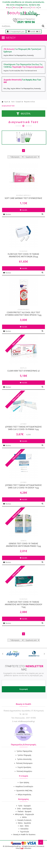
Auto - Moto (23, 826)
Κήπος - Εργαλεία (23, 823)
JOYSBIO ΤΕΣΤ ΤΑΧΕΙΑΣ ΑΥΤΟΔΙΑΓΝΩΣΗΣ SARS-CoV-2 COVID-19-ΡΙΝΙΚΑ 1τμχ (23, 428)
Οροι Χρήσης (23, 782)
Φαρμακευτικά (28, 102)
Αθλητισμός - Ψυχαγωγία (23, 814)
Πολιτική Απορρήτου (23, 771)
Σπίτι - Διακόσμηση (23, 808)
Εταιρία (16, 7)
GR (37, 7)
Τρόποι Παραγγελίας (23, 751)
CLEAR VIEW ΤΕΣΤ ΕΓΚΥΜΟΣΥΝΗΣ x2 (23, 371)
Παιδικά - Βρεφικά (23, 811)
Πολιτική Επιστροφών (23, 763)
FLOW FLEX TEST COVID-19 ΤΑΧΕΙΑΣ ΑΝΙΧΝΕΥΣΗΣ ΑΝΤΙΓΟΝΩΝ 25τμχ (23, 255)
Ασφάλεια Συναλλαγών (23, 786)
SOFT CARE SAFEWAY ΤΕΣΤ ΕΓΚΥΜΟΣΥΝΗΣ (23, 198)
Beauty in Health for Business (23, 834)
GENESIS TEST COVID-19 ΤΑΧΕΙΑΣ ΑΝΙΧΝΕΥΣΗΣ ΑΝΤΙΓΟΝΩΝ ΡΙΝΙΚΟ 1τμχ (23, 544)
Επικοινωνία (25, 7)
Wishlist (7, 214)
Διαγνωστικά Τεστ (8, 106)
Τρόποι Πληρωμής (23, 755)
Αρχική (9, 7)
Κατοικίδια (23, 829)
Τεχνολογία (23, 831)
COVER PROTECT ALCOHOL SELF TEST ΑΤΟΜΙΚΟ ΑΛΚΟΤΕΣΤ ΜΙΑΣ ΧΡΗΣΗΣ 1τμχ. (23, 313)
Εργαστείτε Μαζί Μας (23, 790)
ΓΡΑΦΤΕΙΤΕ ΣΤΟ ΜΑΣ (24, 668)
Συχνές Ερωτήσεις (23, 767)
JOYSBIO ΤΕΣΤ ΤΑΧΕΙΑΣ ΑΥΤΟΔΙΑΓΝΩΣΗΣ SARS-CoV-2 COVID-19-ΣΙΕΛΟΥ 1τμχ (23, 486)
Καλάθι (23, 210)
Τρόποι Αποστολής (23, 759)
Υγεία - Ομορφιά (16, 102)
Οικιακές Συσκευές (23, 820)
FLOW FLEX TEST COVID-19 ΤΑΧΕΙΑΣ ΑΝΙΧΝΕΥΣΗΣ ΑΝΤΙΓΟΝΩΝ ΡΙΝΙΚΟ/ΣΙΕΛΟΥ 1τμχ (23, 604)
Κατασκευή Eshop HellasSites (30, 847)
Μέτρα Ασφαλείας (23, 794)
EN (40, 7)
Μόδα (23, 817)
